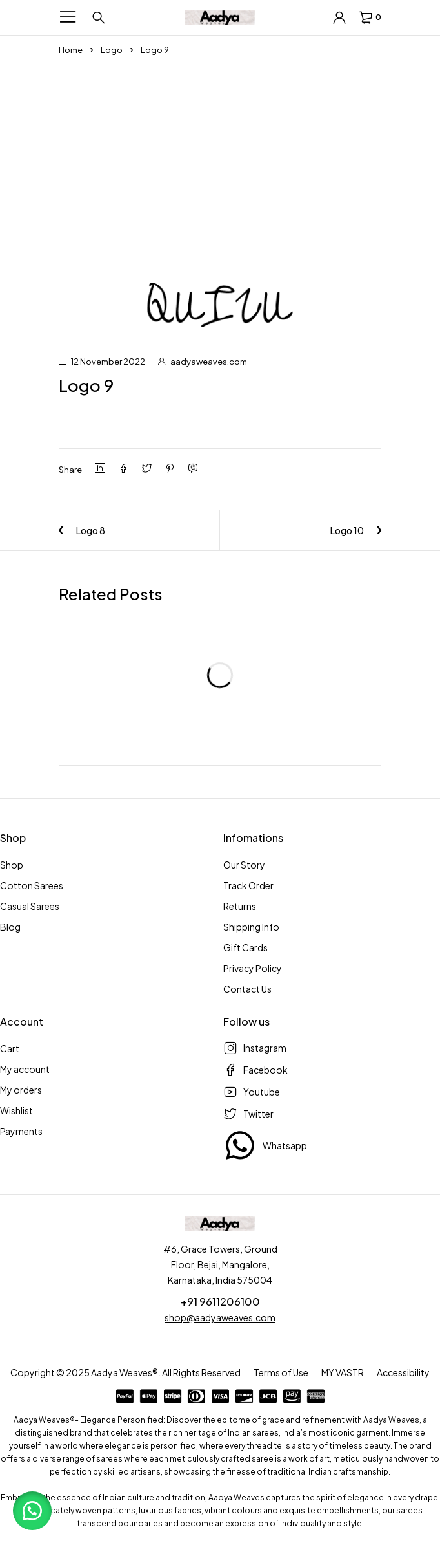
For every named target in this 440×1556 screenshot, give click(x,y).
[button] (32, 1510)
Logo (112, 50)
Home (71, 50)
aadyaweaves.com (208, 361)
